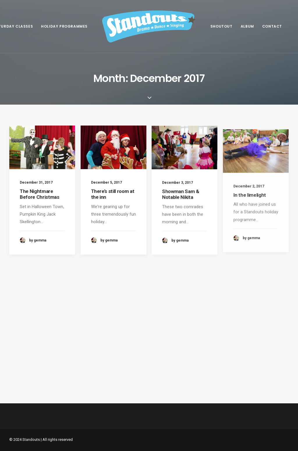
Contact (272, 26)
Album (247, 26)
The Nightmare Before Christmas (39, 194)
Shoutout (221, 26)
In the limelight (249, 212)
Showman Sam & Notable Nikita (180, 199)
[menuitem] (64, 26)
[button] (42, 147)
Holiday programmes (64, 26)
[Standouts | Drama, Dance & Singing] (149, 26)
